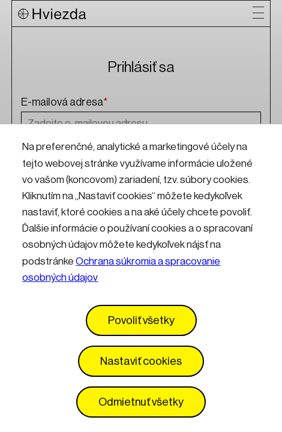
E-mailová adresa (64, 102)
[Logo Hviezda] (135, 13)
